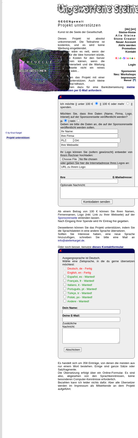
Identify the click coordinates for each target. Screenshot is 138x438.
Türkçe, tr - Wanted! (79, 293)
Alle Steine (125, 35)
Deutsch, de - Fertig (79, 268)
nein (72, 121)
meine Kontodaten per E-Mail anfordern (96, 88)
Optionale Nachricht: (73, 185)
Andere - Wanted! (78, 301)
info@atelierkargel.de (71, 240)
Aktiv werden (127, 45)
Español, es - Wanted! (81, 276)
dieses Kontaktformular (107, 247)
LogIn (132, 64)
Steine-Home (127, 32)
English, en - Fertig (79, 272)
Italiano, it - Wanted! (79, 285)
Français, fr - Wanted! (80, 280)
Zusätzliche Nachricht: (69, 325)
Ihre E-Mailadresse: (96, 177)
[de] (127, 29)
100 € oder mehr (113, 104)
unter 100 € (85, 104)
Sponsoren (128, 71)
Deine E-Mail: (71, 315)
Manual (127, 80)
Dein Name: (70, 307)
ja (61, 121)
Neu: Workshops (125, 74)
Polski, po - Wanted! (79, 297)
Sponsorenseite (67, 217)
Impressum (128, 77)
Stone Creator (125, 38)
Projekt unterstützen (18, 137)
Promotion (129, 48)
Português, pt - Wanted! (82, 289)
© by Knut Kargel (14, 133)
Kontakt (131, 51)
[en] (133, 29)
